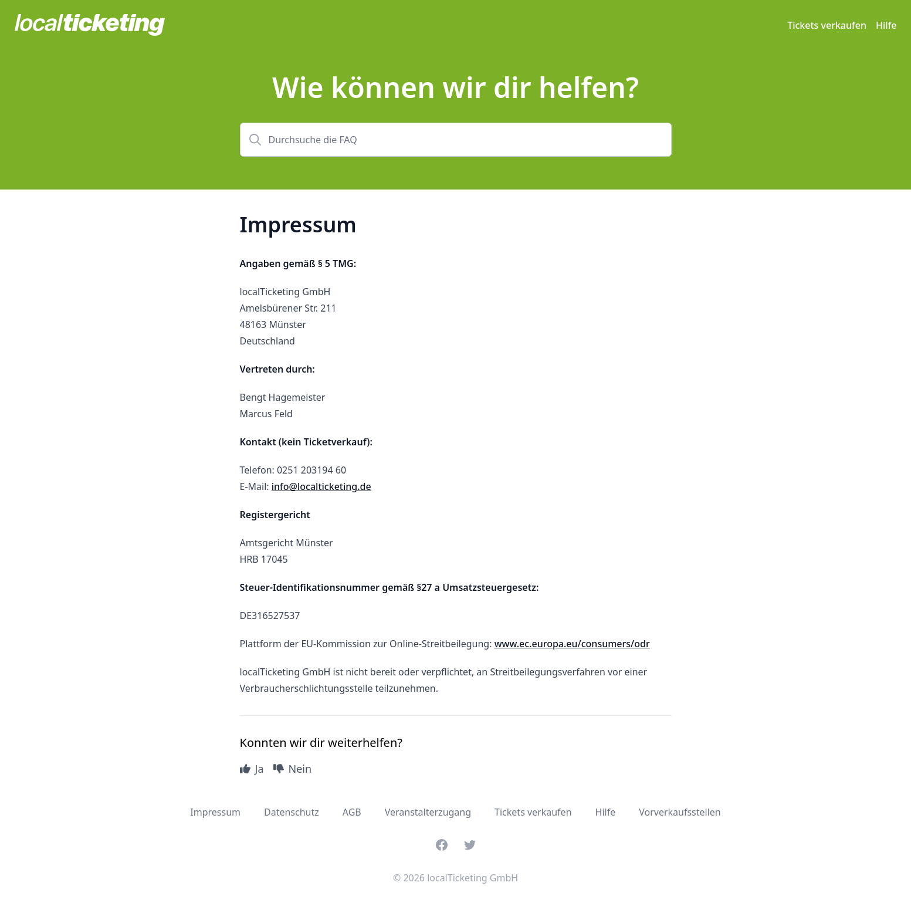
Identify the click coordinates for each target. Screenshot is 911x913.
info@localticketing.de (321, 486)
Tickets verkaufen (826, 25)
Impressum (215, 812)
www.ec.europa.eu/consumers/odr (572, 643)
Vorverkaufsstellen (680, 812)
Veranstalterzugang (428, 812)
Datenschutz (291, 812)
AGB (352, 812)
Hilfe (886, 25)
